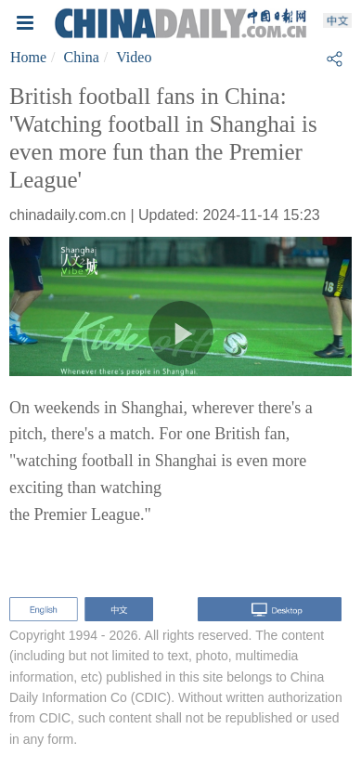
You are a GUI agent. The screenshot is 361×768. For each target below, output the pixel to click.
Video (133, 57)
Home (28, 57)
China (81, 57)
